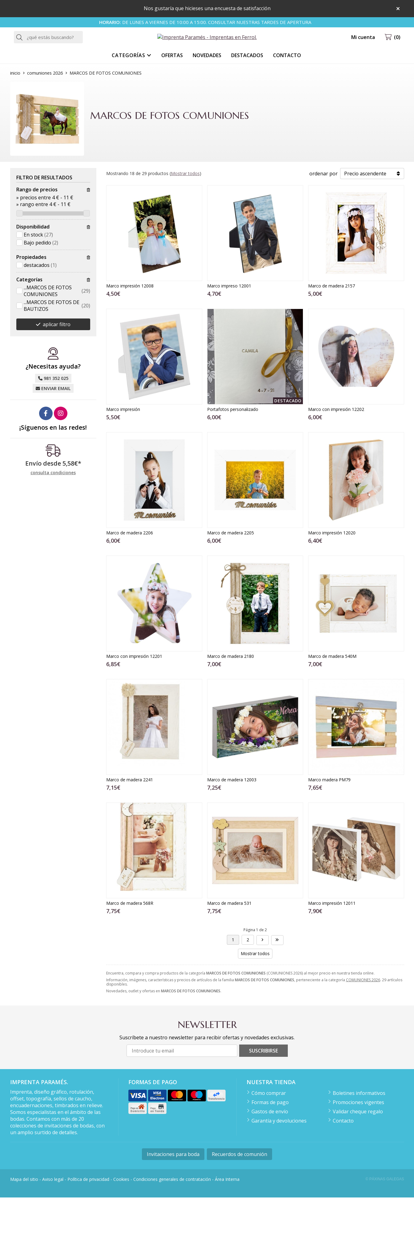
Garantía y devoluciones (279, 1165)
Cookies (121, 1223)
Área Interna (227, 1223)
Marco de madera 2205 (230, 577)
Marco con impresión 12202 (336, 453)
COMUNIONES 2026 (363, 1024)
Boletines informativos (359, 1137)
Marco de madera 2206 (129, 577)
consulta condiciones (53, 517)
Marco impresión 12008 (130, 330)
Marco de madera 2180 (230, 700)
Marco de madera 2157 (331, 330)
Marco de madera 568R (129, 947)
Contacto (343, 1165)
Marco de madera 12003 (231, 824)
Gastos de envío (269, 1156)
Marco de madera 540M (332, 700)
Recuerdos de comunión (239, 1198)
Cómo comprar (268, 1137)
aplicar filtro (56, 368)
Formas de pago (270, 1146)
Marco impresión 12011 (332, 947)
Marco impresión (123, 453)
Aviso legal (52, 1223)
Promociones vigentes (358, 1146)
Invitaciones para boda (173, 1198)
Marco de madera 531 (229, 947)
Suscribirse (263, 1095)
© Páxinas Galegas (385, 1223)
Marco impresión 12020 (332, 577)
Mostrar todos (185, 218)
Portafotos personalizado (232, 453)
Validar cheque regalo (358, 1156)
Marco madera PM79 (329, 824)
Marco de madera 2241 (129, 824)
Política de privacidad (88, 1223)
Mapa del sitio (24, 1223)
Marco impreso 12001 (229, 330)
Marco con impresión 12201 (134, 700)
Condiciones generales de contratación (172, 1223)
